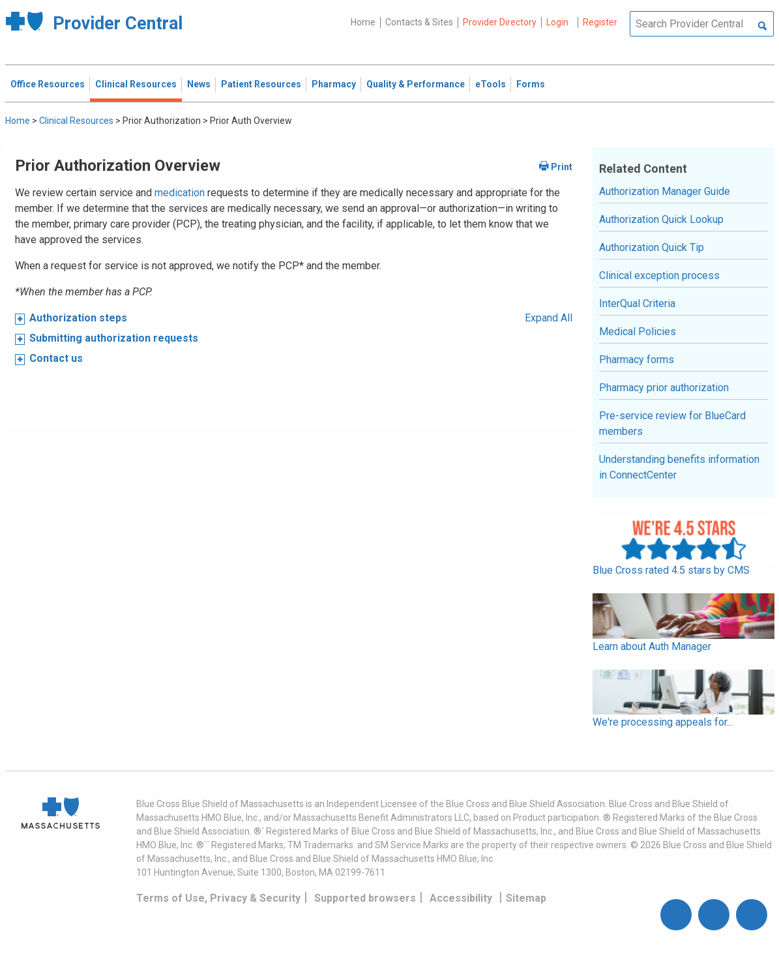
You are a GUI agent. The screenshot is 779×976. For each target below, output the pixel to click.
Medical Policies (637, 331)
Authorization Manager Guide (664, 191)
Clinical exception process (659, 275)
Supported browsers (365, 898)
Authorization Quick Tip (651, 247)
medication (179, 192)
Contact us (56, 358)
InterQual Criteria (637, 303)
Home (363, 22)
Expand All (548, 318)
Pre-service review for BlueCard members (672, 423)
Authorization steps (78, 318)
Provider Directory (499, 22)
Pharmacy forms (636, 359)
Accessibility (461, 898)
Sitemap (526, 898)
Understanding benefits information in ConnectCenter (679, 467)
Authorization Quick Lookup (661, 219)
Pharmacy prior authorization (664, 387)
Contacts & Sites (419, 22)
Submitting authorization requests (113, 338)
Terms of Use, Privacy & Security (218, 898)
